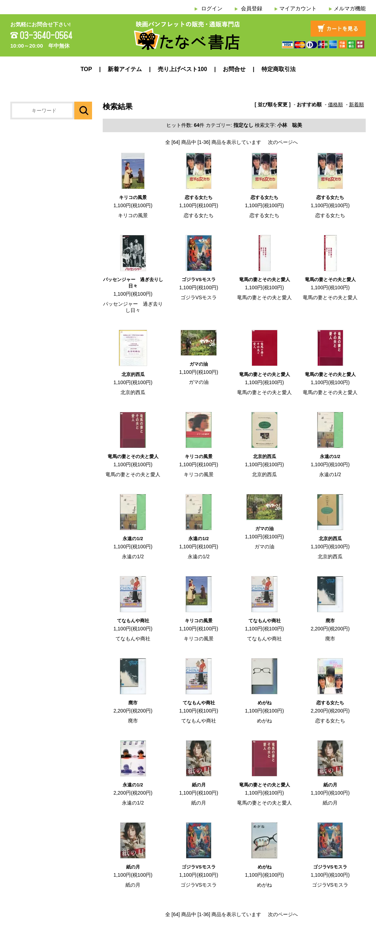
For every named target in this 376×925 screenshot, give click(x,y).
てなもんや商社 (133, 620)
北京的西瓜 (133, 374)
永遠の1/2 (330, 456)
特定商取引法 (279, 69)
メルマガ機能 (350, 8)
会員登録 (251, 8)
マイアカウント (298, 8)
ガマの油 (198, 364)
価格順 (335, 104)
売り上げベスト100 (182, 69)
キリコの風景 (133, 197)
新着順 (356, 104)
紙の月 (199, 784)
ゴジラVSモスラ (198, 279)
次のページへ (283, 142)
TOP (86, 69)
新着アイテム (125, 69)
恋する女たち (199, 197)
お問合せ (234, 69)
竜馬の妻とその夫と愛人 (264, 279)
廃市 (330, 620)
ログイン (211, 8)
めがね (265, 702)
